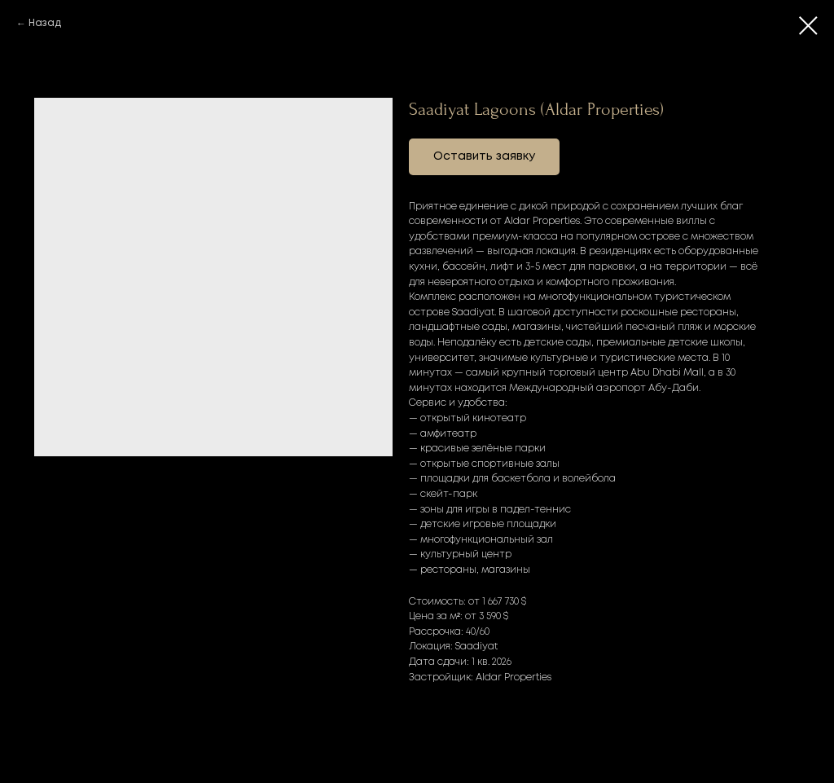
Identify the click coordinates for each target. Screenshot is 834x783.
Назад (45, 23)
